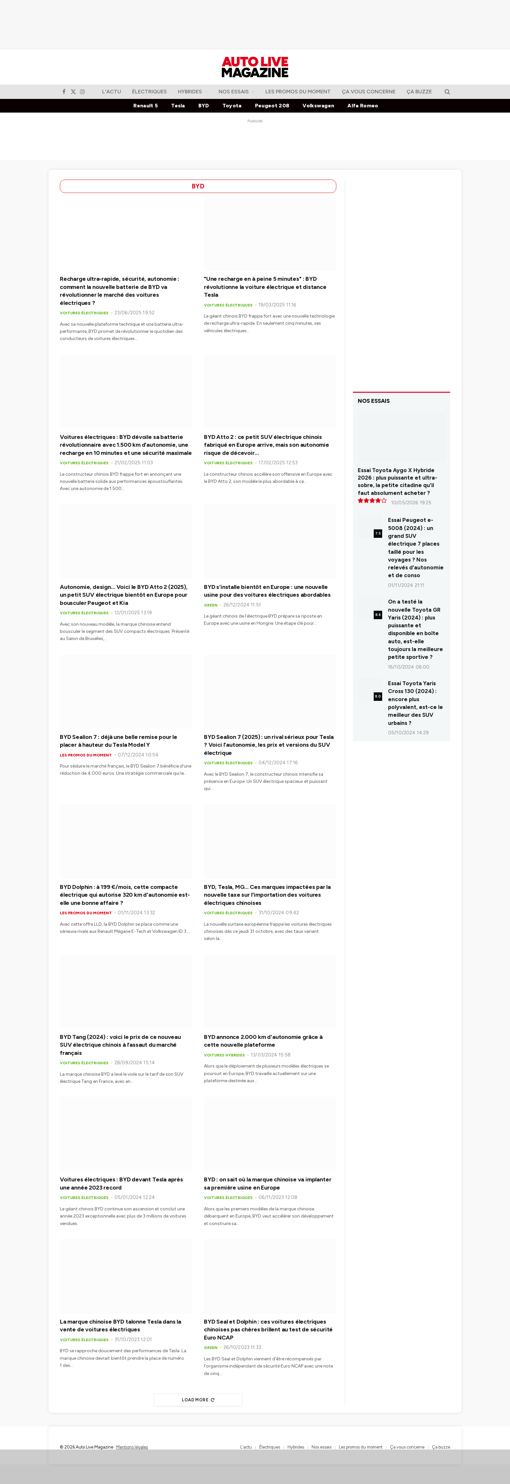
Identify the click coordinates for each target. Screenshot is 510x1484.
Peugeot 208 (272, 105)
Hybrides (190, 91)
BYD (203, 105)
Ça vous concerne (369, 91)
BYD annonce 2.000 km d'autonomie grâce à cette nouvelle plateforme (263, 1040)
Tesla (178, 105)
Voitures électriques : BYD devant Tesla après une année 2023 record (121, 1183)
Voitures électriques (84, 313)
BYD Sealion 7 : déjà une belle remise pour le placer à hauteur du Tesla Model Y (118, 740)
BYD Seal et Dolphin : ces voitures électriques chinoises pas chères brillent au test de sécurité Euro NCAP (268, 1329)
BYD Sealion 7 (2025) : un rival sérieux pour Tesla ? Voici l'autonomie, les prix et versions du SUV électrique (269, 744)
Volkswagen (318, 105)
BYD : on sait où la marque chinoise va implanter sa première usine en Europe (267, 1183)
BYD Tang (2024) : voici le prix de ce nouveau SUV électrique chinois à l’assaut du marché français (120, 1044)
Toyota (232, 105)
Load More (198, 1399)
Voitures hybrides (224, 1055)
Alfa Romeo (362, 105)
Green (210, 605)
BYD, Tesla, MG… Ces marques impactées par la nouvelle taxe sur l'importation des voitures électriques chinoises (267, 894)
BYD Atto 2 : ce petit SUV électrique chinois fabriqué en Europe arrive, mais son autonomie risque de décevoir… (266, 444)
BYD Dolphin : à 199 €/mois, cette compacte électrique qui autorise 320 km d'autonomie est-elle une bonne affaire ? (125, 894)
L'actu (111, 91)
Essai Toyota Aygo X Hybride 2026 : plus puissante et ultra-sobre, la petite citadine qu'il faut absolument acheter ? (397, 481)
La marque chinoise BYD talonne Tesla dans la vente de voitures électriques (120, 1325)
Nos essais (234, 91)
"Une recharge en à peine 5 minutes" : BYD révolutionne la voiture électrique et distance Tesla (265, 286)
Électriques (149, 91)
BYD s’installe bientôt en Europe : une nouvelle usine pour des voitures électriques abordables (267, 590)
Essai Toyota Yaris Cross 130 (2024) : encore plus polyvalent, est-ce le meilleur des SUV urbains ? (415, 703)
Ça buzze (419, 91)
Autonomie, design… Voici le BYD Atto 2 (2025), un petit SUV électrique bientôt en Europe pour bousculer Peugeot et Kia (124, 594)
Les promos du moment (298, 91)
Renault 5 (145, 105)
